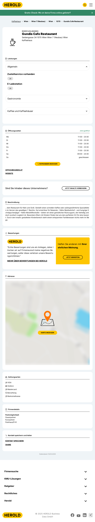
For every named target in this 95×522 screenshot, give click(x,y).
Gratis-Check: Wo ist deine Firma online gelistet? (47, 12)
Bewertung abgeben (30, 31)
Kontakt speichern (14, 441)
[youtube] (78, 515)
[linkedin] (84, 515)
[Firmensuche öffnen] (85, 5)
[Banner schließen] (92, 12)
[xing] (91, 515)
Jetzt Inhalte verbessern (75, 188)
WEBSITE (9, 173)
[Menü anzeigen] (91, 5)
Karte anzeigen (47, 333)
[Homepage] (12, 5)
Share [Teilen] (8, 445)
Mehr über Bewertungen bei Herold (27, 261)
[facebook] (72, 515)
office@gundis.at (14, 170)
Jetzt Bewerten (73, 257)
